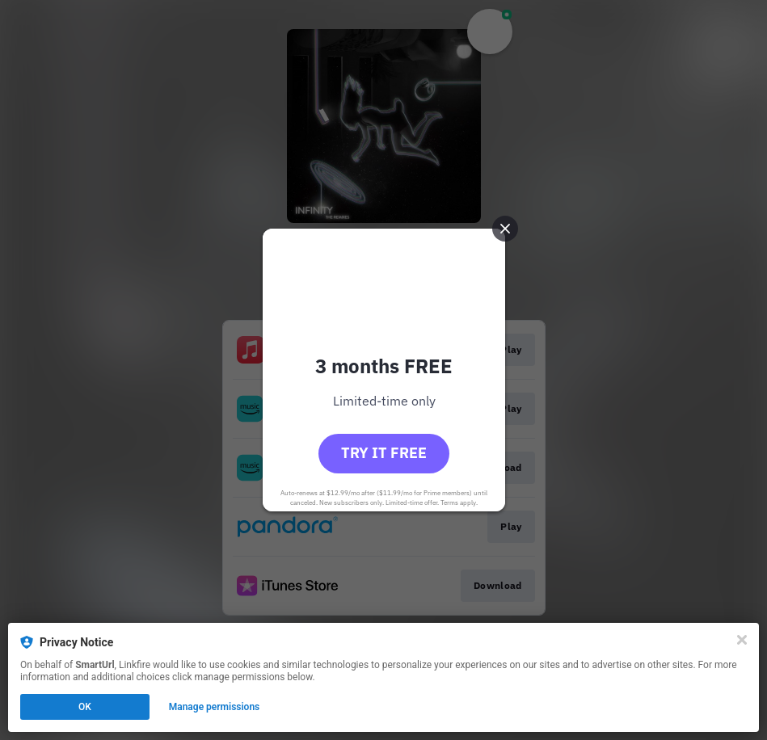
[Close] (742, 640)
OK (84, 707)
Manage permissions (214, 707)
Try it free (384, 453)
